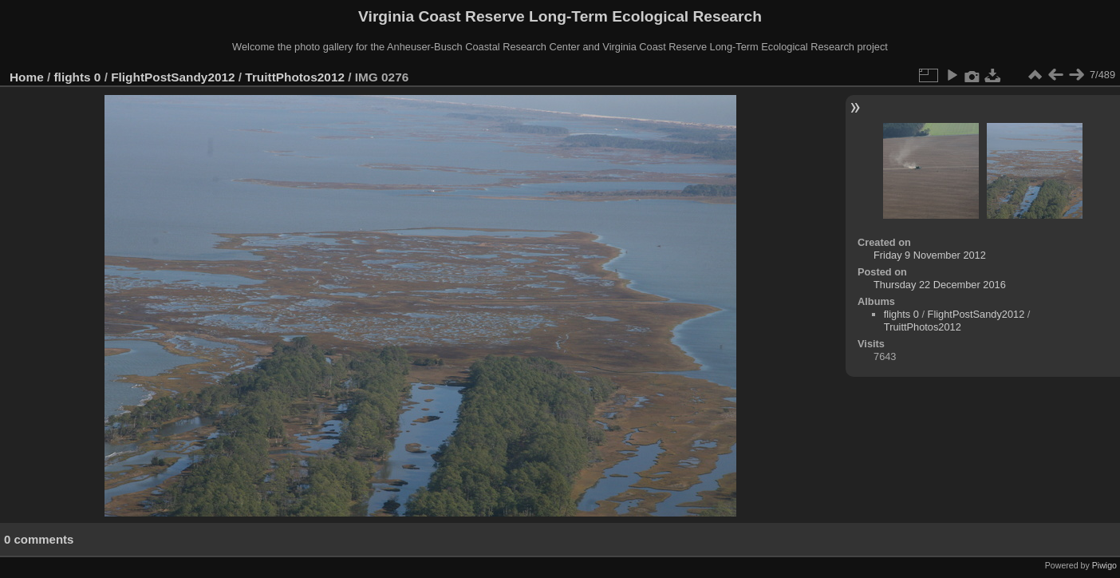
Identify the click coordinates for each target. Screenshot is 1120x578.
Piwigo (1104, 565)
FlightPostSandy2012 (173, 77)
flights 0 (77, 77)
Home (27, 77)
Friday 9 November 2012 (930, 255)
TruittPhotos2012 (295, 77)
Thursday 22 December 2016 (940, 285)
